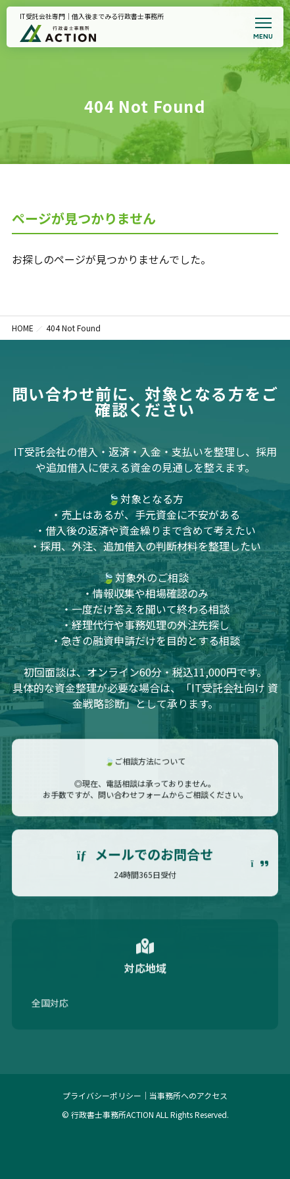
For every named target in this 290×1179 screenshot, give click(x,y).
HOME (23, 327)
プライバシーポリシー (101, 1095)
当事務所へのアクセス (188, 1095)
